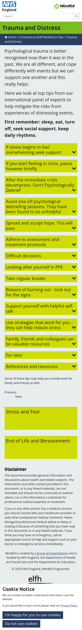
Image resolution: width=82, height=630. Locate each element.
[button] (41, 149)
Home (10, 37)
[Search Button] (76, 16)
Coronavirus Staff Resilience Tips (41, 37)
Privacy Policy (69, 605)
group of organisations (52, 553)
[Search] (38, 16)
